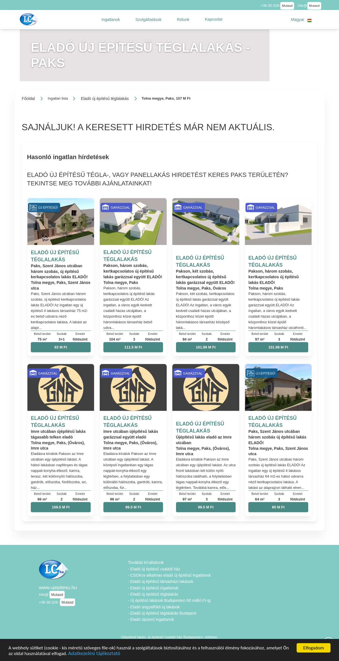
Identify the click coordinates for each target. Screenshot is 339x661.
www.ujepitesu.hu (58, 587)
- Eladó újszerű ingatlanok (151, 619)
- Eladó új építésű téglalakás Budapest (162, 613)
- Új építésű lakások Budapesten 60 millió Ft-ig (169, 600)
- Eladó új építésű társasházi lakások (160, 581)
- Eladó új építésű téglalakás (153, 594)
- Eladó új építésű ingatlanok (153, 588)
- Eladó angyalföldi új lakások (154, 607)
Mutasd (287, 5)
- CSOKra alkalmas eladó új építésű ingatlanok (169, 575)
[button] (111, 19)
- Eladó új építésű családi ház (154, 569)
